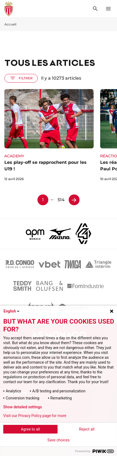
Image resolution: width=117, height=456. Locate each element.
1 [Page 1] (43, 199)
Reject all (86, 429)
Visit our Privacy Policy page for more (34, 415)
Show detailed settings (22, 407)
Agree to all (30, 429)
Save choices (59, 440)
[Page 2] (74, 199)
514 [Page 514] (61, 199)
